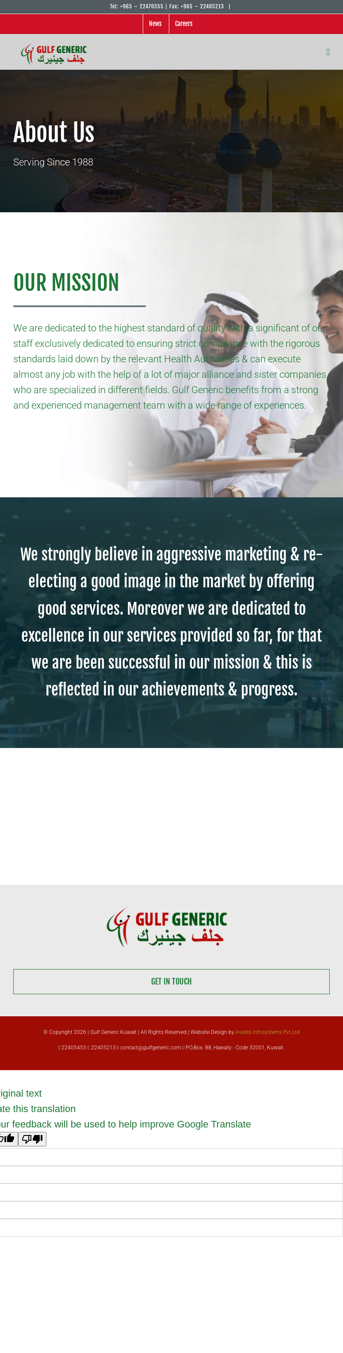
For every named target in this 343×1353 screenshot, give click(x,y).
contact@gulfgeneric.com (149, 1048)
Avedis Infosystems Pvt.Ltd (268, 1032)
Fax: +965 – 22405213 (197, 6)
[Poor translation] (32, 1139)
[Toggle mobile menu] (328, 52)
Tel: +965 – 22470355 (137, 6)
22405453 (72, 1048)
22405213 (102, 1048)
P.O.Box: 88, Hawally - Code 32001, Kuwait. (234, 1048)
